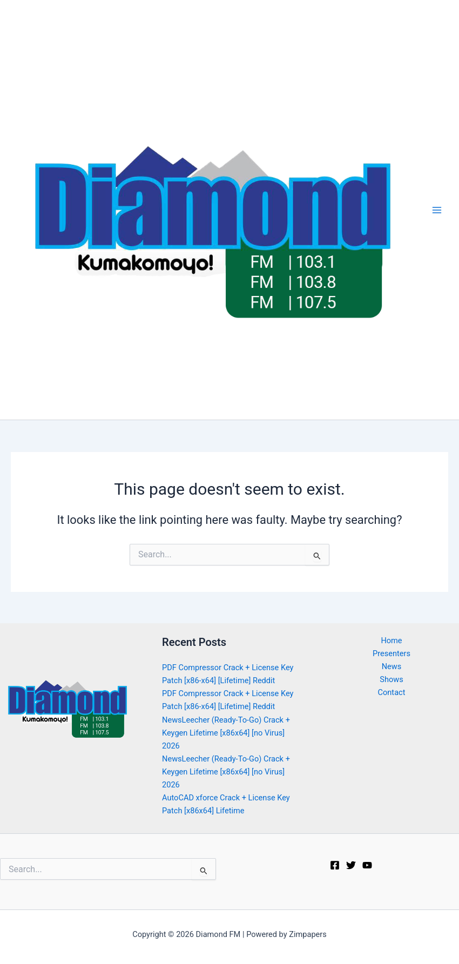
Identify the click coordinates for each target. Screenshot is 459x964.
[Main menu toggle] (437, 210)
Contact (392, 692)
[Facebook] (335, 865)
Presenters (391, 653)
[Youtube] (367, 865)
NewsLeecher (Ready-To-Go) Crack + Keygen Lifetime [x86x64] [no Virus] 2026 (226, 733)
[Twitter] (351, 865)
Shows (391, 679)
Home (391, 640)
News (392, 666)
